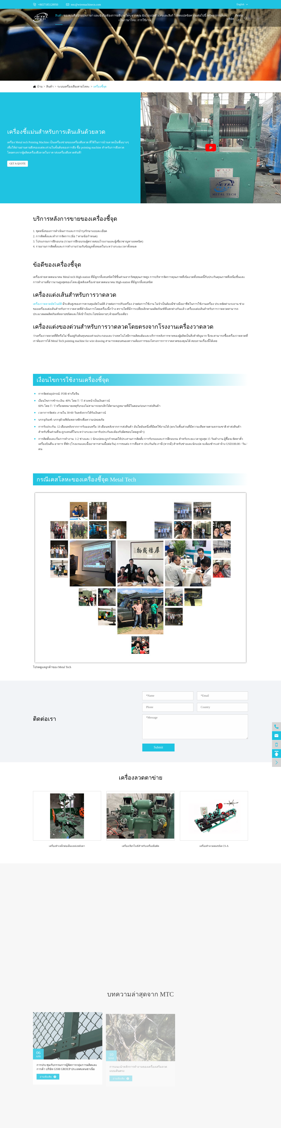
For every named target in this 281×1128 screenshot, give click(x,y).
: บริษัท (230, 17)
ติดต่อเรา (239, 18)
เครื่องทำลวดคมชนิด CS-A (213, 846)
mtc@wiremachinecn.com (83, 4)
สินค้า (59, 15)
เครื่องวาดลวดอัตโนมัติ (47, 303)
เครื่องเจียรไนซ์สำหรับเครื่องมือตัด (140, 846)
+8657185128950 (45, 4)
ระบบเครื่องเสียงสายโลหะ (73, 86)
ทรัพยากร (213, 15)
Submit (158, 747)
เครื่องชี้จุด (99, 86)
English (240, 4)
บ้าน (39, 86)
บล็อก (223, 15)
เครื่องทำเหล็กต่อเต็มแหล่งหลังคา (67, 846)
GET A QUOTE (17, 163)
